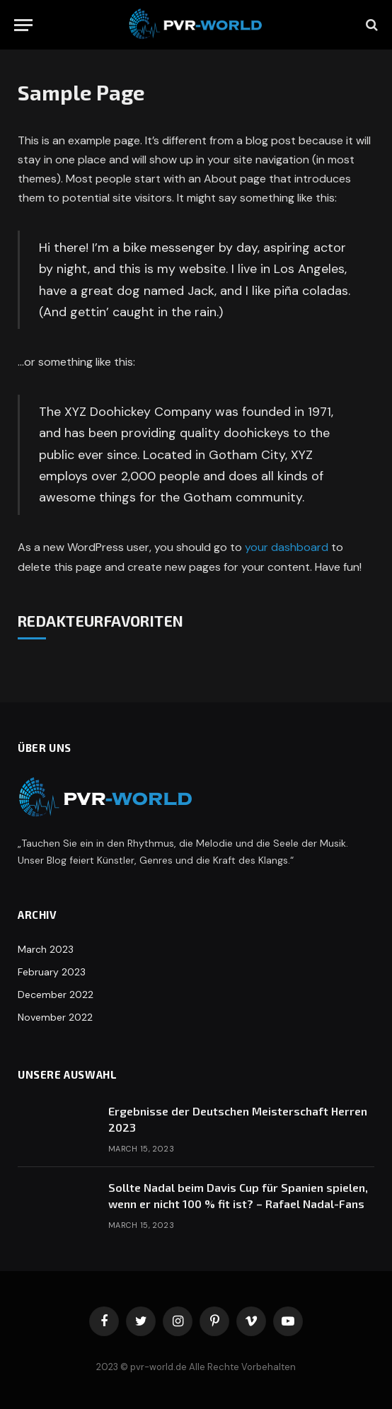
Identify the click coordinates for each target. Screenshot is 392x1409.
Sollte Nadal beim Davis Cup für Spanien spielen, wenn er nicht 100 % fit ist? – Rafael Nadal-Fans (238, 1195)
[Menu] (23, 25)
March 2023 (46, 949)
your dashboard (286, 547)
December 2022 (55, 994)
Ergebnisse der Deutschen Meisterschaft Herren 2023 (237, 1119)
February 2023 (52, 972)
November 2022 (55, 1017)
